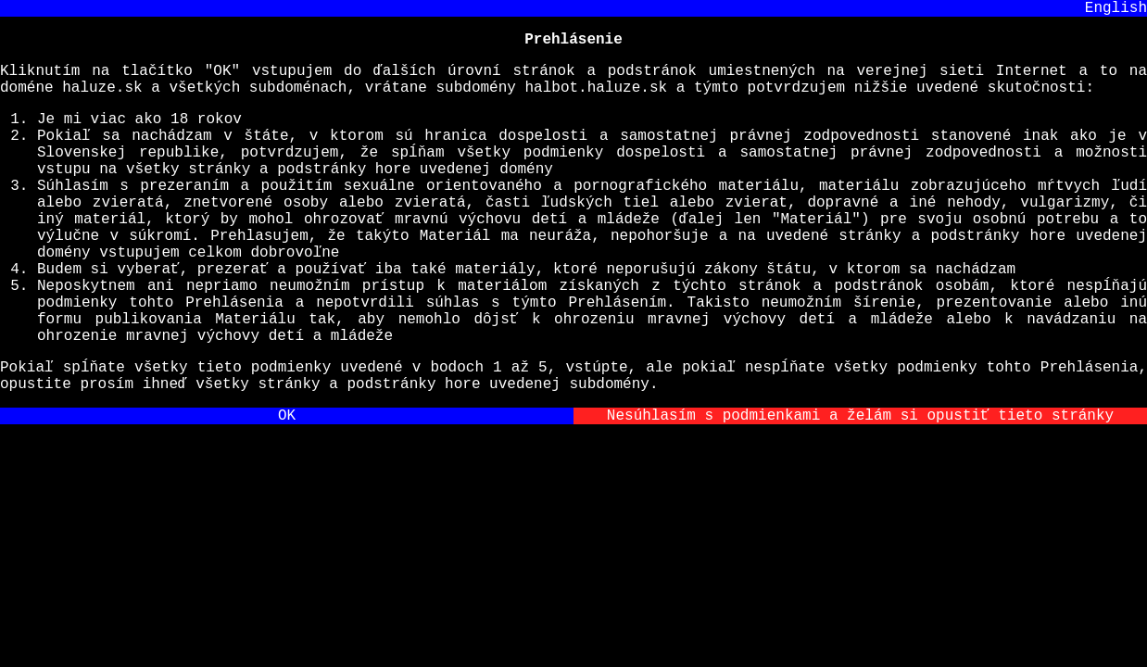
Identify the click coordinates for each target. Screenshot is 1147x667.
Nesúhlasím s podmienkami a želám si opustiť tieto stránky (860, 492)
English (1116, 10)
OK (287, 492)
